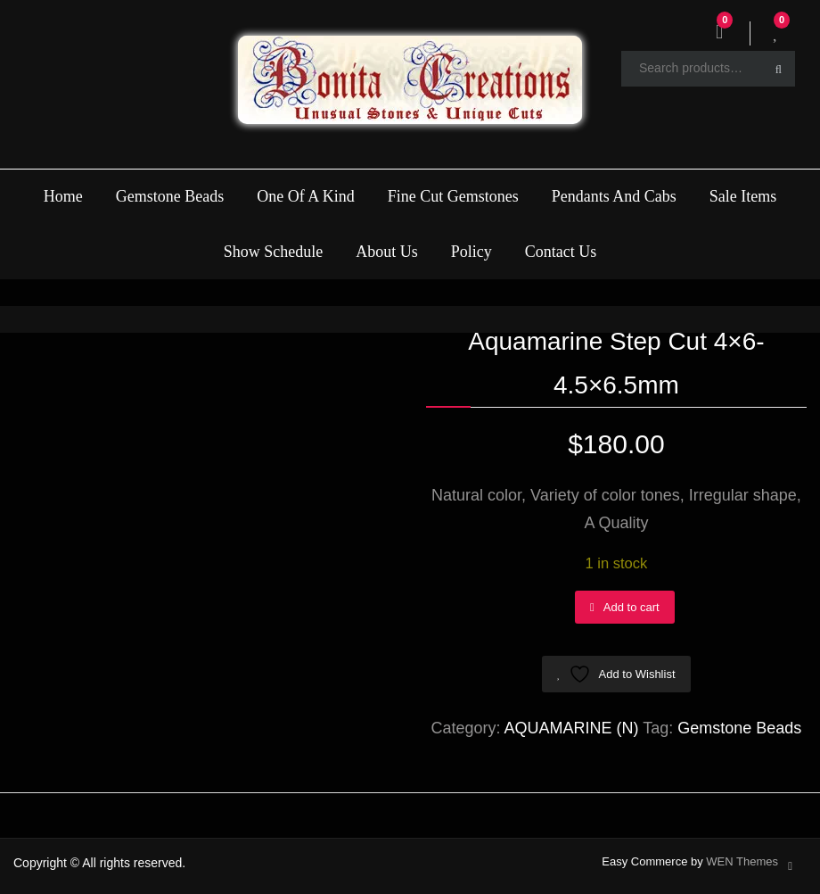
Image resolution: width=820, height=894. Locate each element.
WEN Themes (742, 861)
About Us (387, 252)
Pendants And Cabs (614, 196)
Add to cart (631, 607)
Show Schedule (274, 252)
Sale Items (742, 196)
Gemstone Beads (170, 196)
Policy (471, 252)
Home (63, 196)
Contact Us (561, 252)
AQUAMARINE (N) (571, 728)
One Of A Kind (306, 196)
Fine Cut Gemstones (453, 196)
